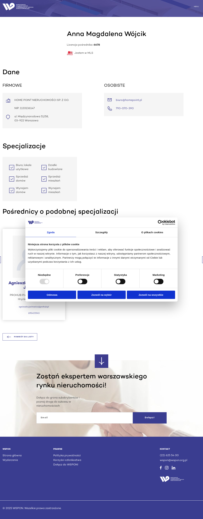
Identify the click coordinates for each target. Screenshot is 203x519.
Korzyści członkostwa (67, 460)
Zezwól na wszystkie (151, 294)
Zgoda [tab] (51, 232)
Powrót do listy (20, 337)
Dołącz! (150, 418)
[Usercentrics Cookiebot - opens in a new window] (160, 222)
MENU (196, 6)
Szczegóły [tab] (101, 232)
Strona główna (12, 455)
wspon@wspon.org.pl (173, 460)
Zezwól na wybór (101, 294)
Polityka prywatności (67, 455)
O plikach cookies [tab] (152, 232)
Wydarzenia (10, 460)
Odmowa (52, 294)
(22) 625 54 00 (169, 455)
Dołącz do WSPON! (65, 464)
